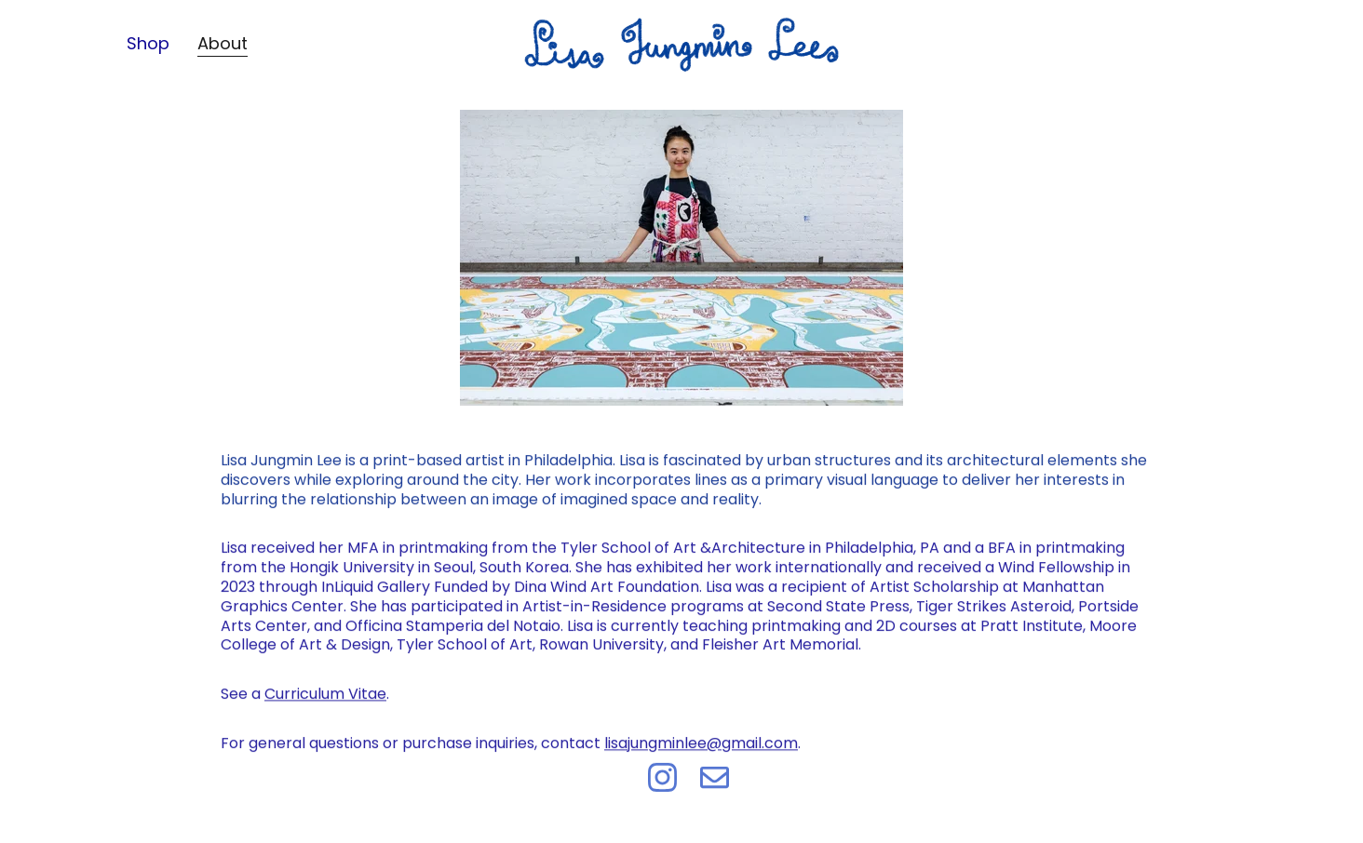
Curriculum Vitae (325, 698)
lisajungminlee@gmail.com (701, 747)
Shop (148, 43)
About (222, 43)
